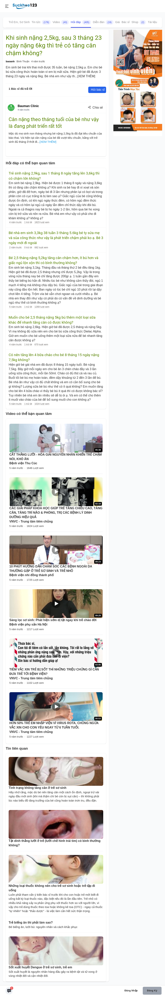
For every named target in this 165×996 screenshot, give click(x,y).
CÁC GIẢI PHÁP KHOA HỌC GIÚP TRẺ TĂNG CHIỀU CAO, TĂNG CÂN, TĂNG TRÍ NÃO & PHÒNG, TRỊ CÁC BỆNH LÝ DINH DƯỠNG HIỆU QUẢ (55, 513)
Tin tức (41, 22)
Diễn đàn (103, 22)
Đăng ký (152, 990)
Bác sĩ (126, 22)
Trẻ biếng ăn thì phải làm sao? (31, 922)
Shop (139, 22)
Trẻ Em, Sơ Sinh (19, 22)
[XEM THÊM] (86, 76)
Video (61, 22)
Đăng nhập (131, 990)
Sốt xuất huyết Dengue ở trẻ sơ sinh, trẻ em (40, 967)
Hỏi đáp (81, 22)
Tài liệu (152, 22)
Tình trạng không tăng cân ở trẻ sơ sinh (37, 787)
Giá (117, 22)
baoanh (10, 61)
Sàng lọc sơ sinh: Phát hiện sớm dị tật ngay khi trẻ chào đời (53, 620)
